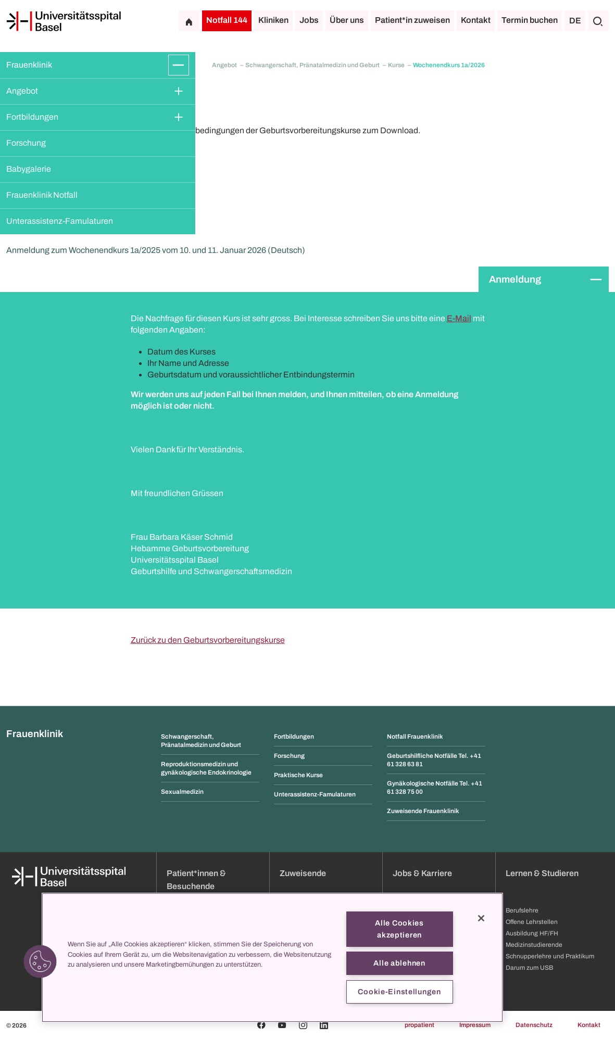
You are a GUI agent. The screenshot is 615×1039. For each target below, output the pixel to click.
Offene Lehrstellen (532, 922)
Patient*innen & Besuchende (196, 880)
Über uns (347, 20)
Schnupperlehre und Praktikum (550, 956)
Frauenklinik (29, 64)
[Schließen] (481, 918)
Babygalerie (28, 168)
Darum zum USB (529, 967)
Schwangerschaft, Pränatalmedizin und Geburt (313, 65)
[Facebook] (261, 1025)
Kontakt (476, 20)
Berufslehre (522, 910)
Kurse (397, 65)
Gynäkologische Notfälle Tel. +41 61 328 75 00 (434, 787)
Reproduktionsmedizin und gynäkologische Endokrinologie (206, 768)
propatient (419, 1025)
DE (575, 20)
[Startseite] (63, 21)
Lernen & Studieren (542, 873)
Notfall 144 (226, 20)
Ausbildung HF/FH (532, 933)
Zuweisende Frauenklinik (423, 811)
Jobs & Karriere (422, 873)
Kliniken (273, 20)
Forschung (26, 142)
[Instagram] (303, 1025)
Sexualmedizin (182, 791)
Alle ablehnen (399, 963)
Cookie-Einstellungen (399, 991)
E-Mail (459, 318)
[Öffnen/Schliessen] (178, 65)
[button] (40, 961)
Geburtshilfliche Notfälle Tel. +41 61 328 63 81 (434, 760)
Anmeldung (515, 279)
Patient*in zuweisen (412, 20)
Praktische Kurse (298, 775)
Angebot (22, 90)
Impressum (475, 1025)
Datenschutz (534, 1025)
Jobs (309, 20)
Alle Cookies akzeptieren (399, 929)
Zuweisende (303, 873)
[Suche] (598, 20)
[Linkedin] (324, 1025)
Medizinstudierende (534, 944)
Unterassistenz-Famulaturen (59, 221)
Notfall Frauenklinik (415, 736)
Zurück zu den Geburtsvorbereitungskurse (208, 640)
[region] (272, 957)
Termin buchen (529, 20)
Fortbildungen (32, 116)
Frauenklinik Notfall (42, 195)
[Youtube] (282, 1025)
